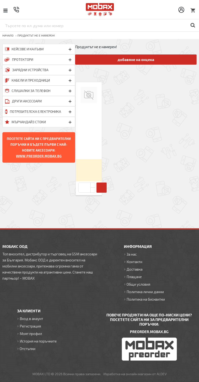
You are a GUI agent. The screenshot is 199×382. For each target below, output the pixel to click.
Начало (8, 35)
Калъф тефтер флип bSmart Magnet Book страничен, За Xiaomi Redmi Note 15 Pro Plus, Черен (89, 132)
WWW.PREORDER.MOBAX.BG (39, 156)
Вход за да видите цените (89, 170)
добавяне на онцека (136, 59)
